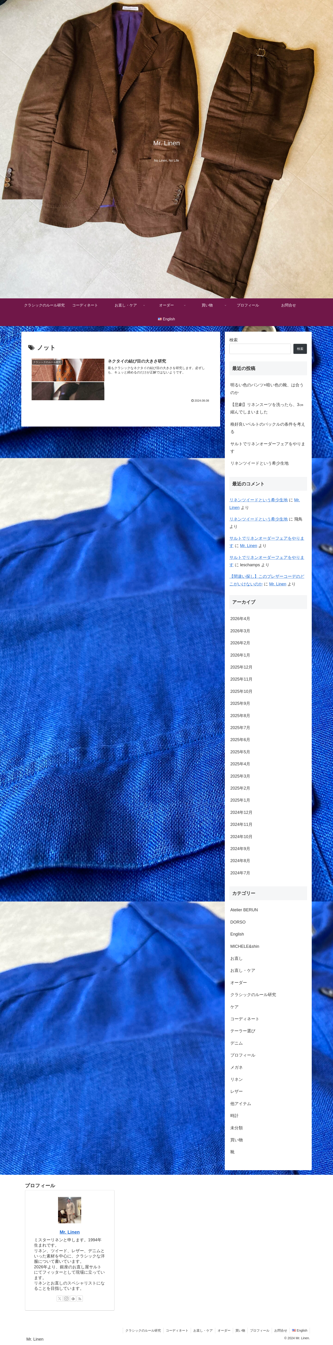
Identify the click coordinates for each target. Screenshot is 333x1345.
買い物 (240, 1330)
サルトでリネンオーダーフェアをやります (267, 448)
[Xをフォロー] (60, 1299)
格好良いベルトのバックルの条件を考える (267, 428)
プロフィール (259, 1330)
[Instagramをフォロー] (66, 1299)
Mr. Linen (248, 545)
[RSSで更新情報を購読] (80, 1299)
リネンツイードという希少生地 (259, 463)
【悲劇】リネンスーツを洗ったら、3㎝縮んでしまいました (266, 408)
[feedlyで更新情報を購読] (73, 1299)
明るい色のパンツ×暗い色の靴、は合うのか (267, 389)
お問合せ (280, 1330)
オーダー (224, 1330)
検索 (233, 340)
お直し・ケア (203, 1330)
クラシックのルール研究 (143, 1330)
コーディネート (177, 1330)
